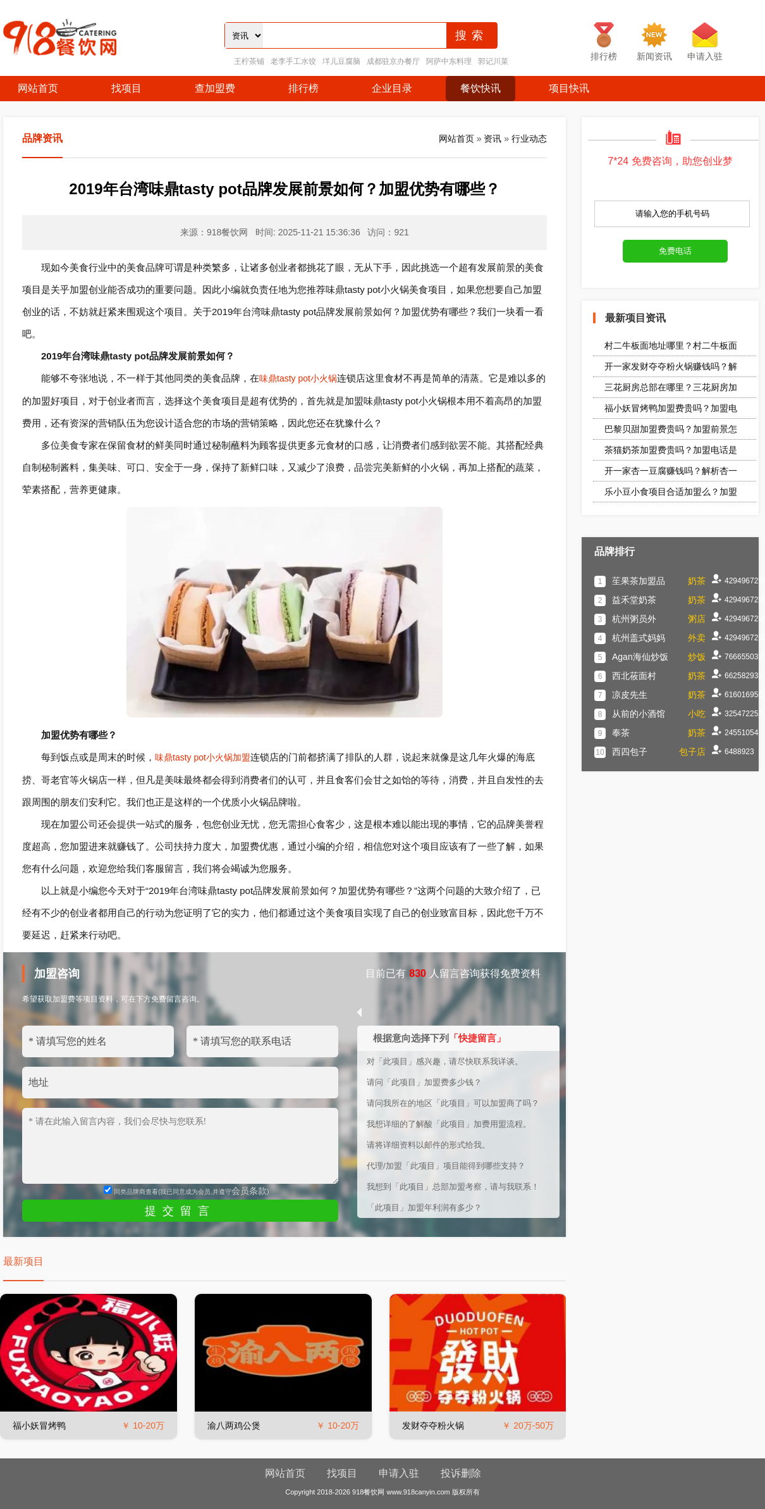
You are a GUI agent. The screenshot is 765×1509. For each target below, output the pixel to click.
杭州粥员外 (634, 619)
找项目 (126, 88)
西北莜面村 (634, 676)
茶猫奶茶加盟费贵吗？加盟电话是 (670, 450)
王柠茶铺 (249, 61)
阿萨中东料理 (449, 61)
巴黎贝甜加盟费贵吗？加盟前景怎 (670, 429)
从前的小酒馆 (638, 714)
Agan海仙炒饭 (640, 657)
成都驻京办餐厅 (393, 61)
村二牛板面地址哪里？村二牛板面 (670, 345)
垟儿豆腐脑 (341, 61)
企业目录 (392, 88)
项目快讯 (569, 88)
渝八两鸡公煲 (233, 1425)
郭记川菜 (493, 61)
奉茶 (621, 733)
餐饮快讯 (480, 88)
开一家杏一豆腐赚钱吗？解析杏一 (670, 471)
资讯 (492, 139)
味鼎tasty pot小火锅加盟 (202, 757)
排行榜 (303, 88)
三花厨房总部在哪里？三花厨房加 (670, 387)
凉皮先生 (629, 695)
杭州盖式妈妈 (638, 638)
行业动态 (529, 139)
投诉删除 (461, 1473)
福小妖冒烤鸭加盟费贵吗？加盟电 (670, 408)
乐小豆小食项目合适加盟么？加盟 (670, 492)
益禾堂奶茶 (634, 600)
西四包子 (629, 752)
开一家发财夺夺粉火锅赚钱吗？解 (670, 366)
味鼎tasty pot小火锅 (298, 378)
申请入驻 (399, 1473)
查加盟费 (215, 88)
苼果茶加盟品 (638, 581)
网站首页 (38, 88)
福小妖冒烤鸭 (39, 1425)
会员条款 (249, 1191)
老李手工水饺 (293, 61)
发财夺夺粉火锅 (433, 1425)
